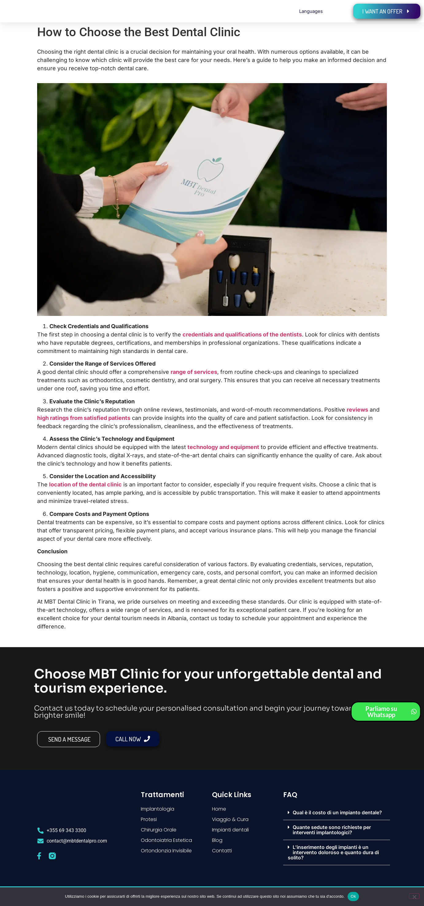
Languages (311, 11)
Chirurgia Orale (158, 829)
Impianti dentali (230, 829)
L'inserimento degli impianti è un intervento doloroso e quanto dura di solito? (333, 852)
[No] (414, 896)
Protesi (149, 819)
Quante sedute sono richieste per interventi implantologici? (332, 829)
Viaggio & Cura (230, 819)
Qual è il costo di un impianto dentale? (337, 812)
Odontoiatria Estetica (166, 840)
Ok (353, 896)
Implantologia (157, 808)
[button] (336, 812)
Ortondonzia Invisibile (166, 850)
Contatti (222, 850)
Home (219, 808)
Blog (217, 840)
